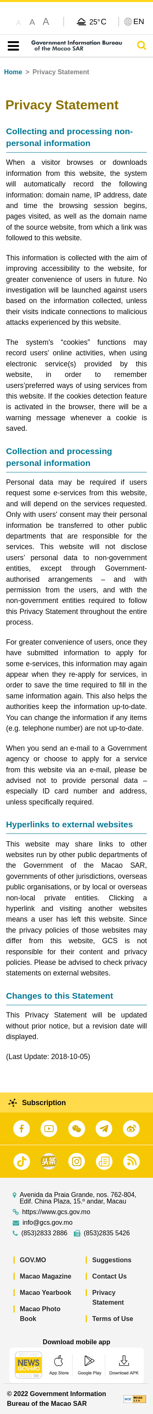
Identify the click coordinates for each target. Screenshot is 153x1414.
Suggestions (111, 1260)
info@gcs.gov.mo (47, 1222)
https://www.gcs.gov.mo (56, 1212)
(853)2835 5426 (107, 1233)
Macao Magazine (45, 1276)
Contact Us (109, 1276)
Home (13, 72)
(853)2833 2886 (44, 1233)
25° (97, 21)
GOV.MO (33, 1260)
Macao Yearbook (45, 1292)
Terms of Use (112, 1318)
